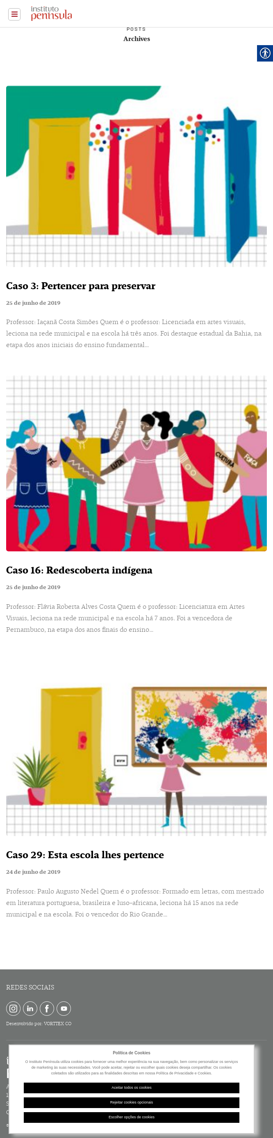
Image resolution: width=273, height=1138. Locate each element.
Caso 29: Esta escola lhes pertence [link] (85, 855)
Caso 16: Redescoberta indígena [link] (79, 570)
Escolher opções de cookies (132, 1117)
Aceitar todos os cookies (131, 1087)
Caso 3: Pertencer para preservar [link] (80, 286)
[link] (14, 14)
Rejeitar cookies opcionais (131, 1102)
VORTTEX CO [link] (57, 1023)
